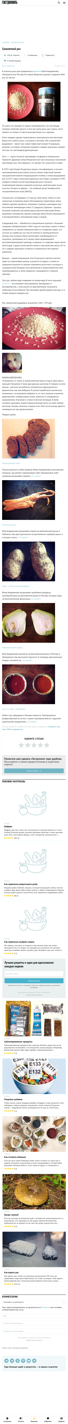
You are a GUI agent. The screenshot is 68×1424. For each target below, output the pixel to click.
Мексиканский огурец (12, 647)
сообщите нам (54, 727)
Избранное (48, 1419)
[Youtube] (29, 1361)
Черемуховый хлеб (11, 463)
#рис (4, 729)
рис (8, 156)
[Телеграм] (6, 1361)
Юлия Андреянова (8, 66)
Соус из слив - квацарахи (13, 709)
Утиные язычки (9, 524)
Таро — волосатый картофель (15, 586)
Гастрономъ (7, 1419)
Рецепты (21, 1419)
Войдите (46, 1307)
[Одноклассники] (17, 1361)
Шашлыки (34, 1419)
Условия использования (34, 995)
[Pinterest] (23, 1361)
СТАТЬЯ (6, 823)
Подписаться (34, 980)
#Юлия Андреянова (14, 729)
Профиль (61, 1419)
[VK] (12, 1361)
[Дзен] (34, 1361)
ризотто (6, 283)
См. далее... (37, 476)
